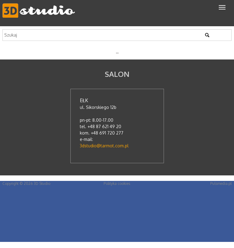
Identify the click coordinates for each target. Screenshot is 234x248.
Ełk (84, 100)
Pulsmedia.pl (221, 183)
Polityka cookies (117, 183)
